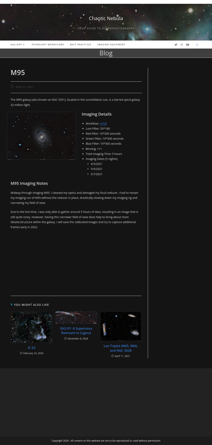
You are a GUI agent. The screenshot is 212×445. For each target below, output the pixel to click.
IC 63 (31, 347)
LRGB (103, 123)
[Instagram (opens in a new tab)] (182, 44)
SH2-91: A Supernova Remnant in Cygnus (76, 330)
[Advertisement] (76, 262)
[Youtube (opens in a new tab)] (188, 44)
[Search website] (197, 45)
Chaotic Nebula (106, 18)
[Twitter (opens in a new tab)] (176, 44)
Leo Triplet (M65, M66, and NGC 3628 (121, 348)
